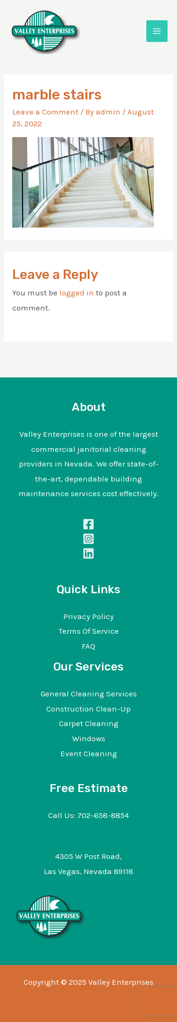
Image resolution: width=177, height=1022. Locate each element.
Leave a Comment (45, 111)
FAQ (88, 646)
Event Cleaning (88, 753)
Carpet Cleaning (88, 723)
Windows (88, 738)
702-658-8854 (103, 815)
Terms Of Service (89, 631)
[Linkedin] (88, 553)
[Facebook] (88, 524)
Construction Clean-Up (88, 708)
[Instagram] (88, 539)
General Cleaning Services (89, 693)
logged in (76, 292)
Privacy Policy (88, 616)
